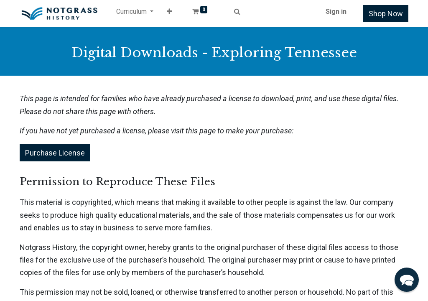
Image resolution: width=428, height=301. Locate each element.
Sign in (336, 11)
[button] (169, 13)
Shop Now (386, 13)
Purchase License (55, 152)
